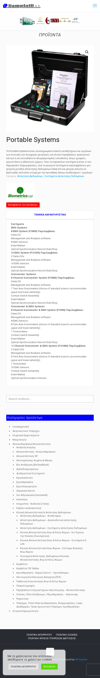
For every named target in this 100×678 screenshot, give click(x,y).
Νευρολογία (19, 439)
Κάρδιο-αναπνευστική (28, 508)
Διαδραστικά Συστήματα (30, 473)
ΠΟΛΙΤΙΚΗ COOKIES (66, 634)
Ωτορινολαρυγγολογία (25, 611)
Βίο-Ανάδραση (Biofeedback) (32, 464)
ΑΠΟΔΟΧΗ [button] (49, 666)
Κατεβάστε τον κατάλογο (23, 204)
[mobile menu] (95, 5)
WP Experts (81, 659)
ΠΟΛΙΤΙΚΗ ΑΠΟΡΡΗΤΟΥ (39, 634)
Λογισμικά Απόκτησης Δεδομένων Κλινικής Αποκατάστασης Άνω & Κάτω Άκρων (44, 558)
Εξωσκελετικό (24, 477)
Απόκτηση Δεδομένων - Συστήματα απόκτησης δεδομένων (50, 176)
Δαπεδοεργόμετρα (27, 469)
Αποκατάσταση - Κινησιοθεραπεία (35, 451)
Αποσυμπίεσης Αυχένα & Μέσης (34, 460)
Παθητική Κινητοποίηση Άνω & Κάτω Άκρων (41, 581)
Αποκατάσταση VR (27, 456)
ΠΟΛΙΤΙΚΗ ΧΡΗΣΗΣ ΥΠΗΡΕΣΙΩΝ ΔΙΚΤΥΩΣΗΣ (52, 638)
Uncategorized (21, 426)
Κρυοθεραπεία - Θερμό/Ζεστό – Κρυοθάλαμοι (42, 572)
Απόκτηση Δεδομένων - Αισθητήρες (40, 515)
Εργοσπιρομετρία (26, 486)
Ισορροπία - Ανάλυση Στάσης (32, 503)
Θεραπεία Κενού (25, 490)
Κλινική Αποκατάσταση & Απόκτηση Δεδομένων (43, 512)
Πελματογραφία (25, 585)
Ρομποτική (22, 598)
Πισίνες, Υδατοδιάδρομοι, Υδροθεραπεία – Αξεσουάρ (47, 594)
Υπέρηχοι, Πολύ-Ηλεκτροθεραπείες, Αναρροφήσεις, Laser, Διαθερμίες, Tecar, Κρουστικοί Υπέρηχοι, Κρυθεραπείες (49, 605)
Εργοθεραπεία (24, 482)
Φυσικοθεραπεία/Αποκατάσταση (31, 444)
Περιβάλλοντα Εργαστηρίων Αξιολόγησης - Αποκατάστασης (50, 590)
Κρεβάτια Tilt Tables (27, 568)
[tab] (50, 215)
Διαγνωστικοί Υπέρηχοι (26, 431)
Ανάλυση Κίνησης (26, 447)
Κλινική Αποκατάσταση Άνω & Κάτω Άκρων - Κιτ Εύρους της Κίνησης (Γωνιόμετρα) (52, 534)
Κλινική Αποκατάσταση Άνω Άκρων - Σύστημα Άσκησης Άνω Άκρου (51, 550)
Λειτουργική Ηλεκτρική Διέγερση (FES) (38, 577)
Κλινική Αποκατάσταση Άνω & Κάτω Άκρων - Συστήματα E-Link (53, 542)
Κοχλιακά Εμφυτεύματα (26, 435)
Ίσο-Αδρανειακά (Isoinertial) (32, 495)
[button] (87, 52)
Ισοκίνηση (21, 499)
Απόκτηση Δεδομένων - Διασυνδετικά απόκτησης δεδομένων (48, 522)
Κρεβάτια (21, 564)
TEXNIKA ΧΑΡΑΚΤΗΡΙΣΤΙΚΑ (50, 214)
